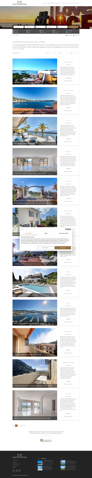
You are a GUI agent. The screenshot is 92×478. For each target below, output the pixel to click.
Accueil (45, 3)
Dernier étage (69, 30)
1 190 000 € (68, 168)
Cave (55, 30)
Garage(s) (16, 32)
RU (78, 3)
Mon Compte (65, 3)
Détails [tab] (46, 233)
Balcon (42, 30)
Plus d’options (76, 35)
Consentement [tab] (28, 233)
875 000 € (68, 290)
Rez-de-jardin (43, 32)
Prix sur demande (68, 77)
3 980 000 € (68, 318)
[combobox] (18, 27)
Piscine (29, 32)
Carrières (15, 462)
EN (75, 3)
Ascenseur (30, 30)
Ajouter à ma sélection (68, 80)
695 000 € (68, 107)
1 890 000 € (68, 259)
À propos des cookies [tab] (63, 233)
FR (74, 3)
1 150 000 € (68, 198)
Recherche (73, 26)
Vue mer (68, 32)
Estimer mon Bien (50, 3)
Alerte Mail (69, 35)
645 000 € (68, 413)
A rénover (16, 30)
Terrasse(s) (56, 32)
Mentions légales (16, 464)
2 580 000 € (68, 138)
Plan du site (15, 465)
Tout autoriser (63, 247)
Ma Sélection (58, 3)
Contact (70, 3)
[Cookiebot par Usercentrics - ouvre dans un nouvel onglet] (66, 229)
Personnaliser (45, 247)
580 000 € (68, 350)
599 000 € (68, 381)
